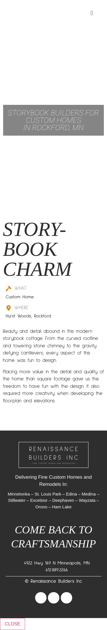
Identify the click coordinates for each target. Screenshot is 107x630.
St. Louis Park (48, 494)
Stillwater (16, 500)
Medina (89, 494)
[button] (91, 13)
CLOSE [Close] (12, 623)
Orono (41, 506)
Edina (71, 494)
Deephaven (63, 500)
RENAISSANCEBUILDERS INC (54, 455)
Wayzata (87, 500)
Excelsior (39, 500)
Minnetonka (19, 494)
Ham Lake (62, 506)
